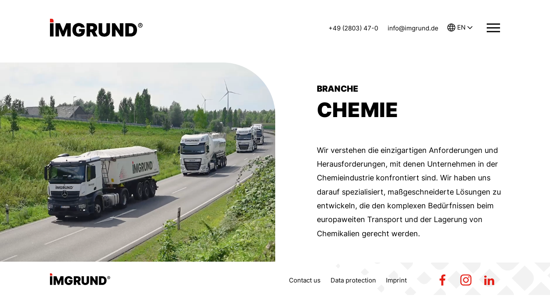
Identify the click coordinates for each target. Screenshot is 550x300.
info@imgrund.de (413, 28)
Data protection (353, 280)
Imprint (396, 280)
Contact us (305, 280)
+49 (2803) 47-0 (353, 28)
